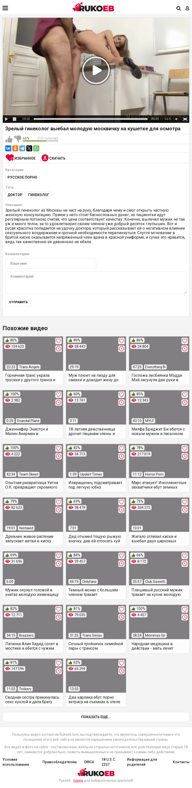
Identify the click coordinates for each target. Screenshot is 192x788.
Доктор (15, 195)
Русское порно (22, 177)
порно (78, 780)
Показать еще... (96, 717)
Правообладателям (59, 762)
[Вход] (188, 9)
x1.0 (168, 119)
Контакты (181, 762)
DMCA (89, 762)
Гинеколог (38, 195)
